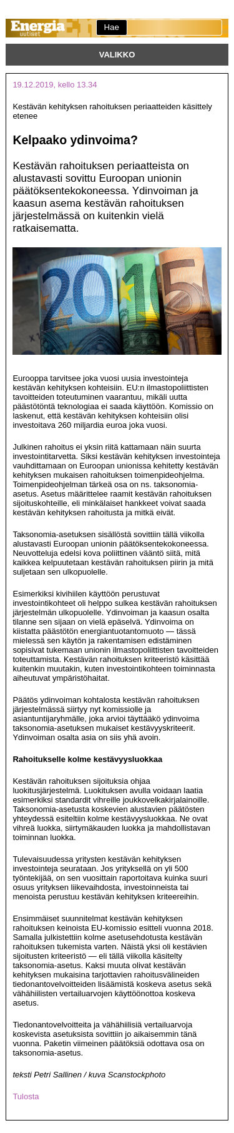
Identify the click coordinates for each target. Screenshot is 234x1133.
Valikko (117, 54)
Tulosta (25, 1096)
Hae (111, 27)
